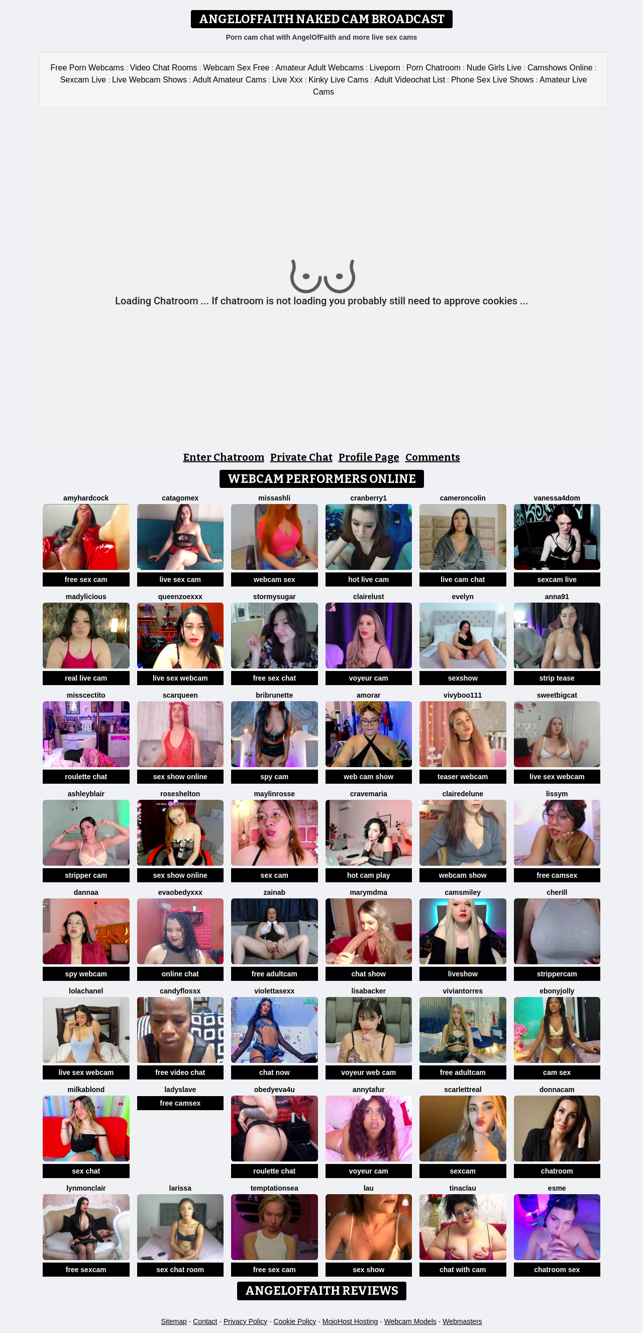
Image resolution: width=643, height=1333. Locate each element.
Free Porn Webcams (87, 67)
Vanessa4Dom (556, 498)
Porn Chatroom (433, 67)
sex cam (274, 875)
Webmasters (462, 1321)
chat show (369, 974)
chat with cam (463, 1270)
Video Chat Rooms (163, 67)
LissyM (557, 794)
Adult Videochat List (409, 79)
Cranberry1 (369, 498)
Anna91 (557, 597)
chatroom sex (557, 1270)
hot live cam (368, 579)
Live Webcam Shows (149, 79)
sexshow (463, 678)
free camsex (557, 875)
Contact (205, 1321)
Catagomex (180, 498)
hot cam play (368, 875)
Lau (369, 1188)
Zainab (274, 892)
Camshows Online (560, 67)
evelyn (463, 597)
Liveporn (385, 67)
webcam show (463, 875)
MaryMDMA (368, 892)
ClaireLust (368, 597)
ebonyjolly (557, 991)
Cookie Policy (295, 1321)
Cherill (557, 892)
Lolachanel (86, 991)
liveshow (463, 974)
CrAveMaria (368, 794)
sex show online (180, 777)
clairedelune (462, 794)
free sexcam (86, 1270)
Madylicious (86, 597)
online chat (180, 974)
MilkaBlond (85, 1090)
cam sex (557, 1072)
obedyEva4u (274, 1090)
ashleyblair (86, 794)
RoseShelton (180, 794)
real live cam (86, 678)
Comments (432, 457)
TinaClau (463, 1188)
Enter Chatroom (223, 457)
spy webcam (86, 974)
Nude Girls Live (494, 67)
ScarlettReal (463, 1090)
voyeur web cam (368, 1072)
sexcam (463, 1171)
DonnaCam (557, 1090)
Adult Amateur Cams (230, 79)
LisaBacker (369, 991)
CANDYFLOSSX (180, 991)
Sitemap (173, 1321)
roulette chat (86, 777)
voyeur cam (368, 678)
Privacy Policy (245, 1321)
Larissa (180, 1188)
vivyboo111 (463, 695)
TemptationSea (274, 1188)
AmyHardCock (86, 498)
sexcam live (557, 579)
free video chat (180, 1072)
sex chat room (180, 1270)
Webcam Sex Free (236, 67)
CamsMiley (463, 892)
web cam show (368, 777)
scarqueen (180, 695)
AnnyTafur (369, 1090)
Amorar (368, 695)
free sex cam (86, 579)
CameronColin (463, 498)
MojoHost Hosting (350, 1321)
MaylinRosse (274, 794)
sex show (368, 1270)
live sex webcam (180, 678)
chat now (274, 1072)
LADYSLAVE (180, 1090)
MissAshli (274, 498)
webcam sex (274, 579)
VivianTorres (463, 991)
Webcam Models (410, 1321)
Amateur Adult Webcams (319, 67)
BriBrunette (274, 695)
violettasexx (274, 991)
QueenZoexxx (180, 597)
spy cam (274, 777)
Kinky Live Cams (338, 79)
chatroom (557, 1171)
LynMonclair (86, 1188)
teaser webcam (463, 777)
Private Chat (301, 457)
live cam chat (463, 579)
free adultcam (274, 974)
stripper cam (86, 875)
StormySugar (274, 597)
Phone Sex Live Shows (492, 79)
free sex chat (274, 678)
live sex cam (180, 579)
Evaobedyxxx (180, 892)
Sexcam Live (83, 79)
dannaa (86, 892)
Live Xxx (287, 79)
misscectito (86, 695)
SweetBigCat (557, 695)
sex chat (86, 1171)
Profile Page (369, 457)
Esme (557, 1188)
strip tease (557, 678)
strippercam (557, 974)
